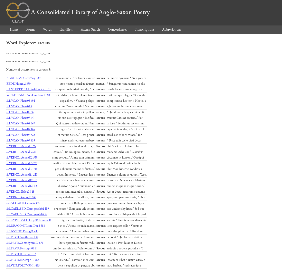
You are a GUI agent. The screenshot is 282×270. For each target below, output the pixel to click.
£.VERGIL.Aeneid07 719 (21, 169)
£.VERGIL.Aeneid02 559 (21, 157)
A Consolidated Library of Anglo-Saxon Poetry (78, 12)
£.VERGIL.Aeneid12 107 (21, 180)
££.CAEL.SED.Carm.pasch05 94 (26, 214)
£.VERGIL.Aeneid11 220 (21, 174)
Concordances (117, 29)
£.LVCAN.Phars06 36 (19, 112)
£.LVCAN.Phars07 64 (19, 118)
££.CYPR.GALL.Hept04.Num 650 (28, 220)
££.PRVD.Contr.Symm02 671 (24, 243)
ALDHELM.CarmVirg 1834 (24, 78)
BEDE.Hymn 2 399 (18, 84)
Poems (30, 29)
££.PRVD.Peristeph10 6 (21, 254)
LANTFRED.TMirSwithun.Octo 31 (28, 89)
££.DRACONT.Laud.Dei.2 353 (25, 226)
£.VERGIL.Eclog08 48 (20, 191)
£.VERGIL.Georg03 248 (21, 197)
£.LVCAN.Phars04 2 (19, 106)
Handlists (66, 29)
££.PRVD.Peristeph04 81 (22, 248)
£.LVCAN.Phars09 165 (20, 129)
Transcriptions (144, 29)
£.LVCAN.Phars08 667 (20, 123)
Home (14, 29)
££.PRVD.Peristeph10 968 (22, 260)
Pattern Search (90, 29)
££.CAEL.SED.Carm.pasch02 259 (27, 209)
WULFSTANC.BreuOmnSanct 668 (28, 95)
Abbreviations (171, 29)
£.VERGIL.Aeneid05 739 (21, 163)
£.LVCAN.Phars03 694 (20, 101)
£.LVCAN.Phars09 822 (20, 135)
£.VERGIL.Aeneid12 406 (21, 186)
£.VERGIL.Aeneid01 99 (21, 146)
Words (47, 29)
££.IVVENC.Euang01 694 (22, 231)
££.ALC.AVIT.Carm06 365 (23, 203)
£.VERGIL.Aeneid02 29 (21, 152)
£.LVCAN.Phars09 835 (20, 140)
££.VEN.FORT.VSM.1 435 (23, 265)
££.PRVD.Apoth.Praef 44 (22, 237)
